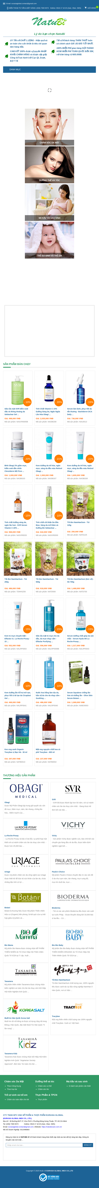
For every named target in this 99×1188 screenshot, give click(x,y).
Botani (7, 908)
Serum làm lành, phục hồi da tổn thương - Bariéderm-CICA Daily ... (80, 412)
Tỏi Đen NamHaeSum (61, 980)
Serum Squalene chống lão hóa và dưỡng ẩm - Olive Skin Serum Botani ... (80, 696)
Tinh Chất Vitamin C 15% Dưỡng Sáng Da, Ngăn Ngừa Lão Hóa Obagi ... (49, 412)
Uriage (7, 872)
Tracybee (56, 1016)
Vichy (54, 836)
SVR (54, 799)
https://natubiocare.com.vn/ (52, 1127)
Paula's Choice (58, 872)
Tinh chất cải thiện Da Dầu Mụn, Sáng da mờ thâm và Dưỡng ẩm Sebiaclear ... (49, 525)
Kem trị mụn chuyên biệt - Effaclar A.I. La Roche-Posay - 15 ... (18, 639)
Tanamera (9, 981)
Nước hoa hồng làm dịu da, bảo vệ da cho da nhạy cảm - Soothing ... (49, 696)
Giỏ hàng (90, 7)
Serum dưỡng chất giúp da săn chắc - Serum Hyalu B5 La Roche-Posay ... (80, 639)
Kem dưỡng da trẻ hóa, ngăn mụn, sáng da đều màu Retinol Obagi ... (49, 469)
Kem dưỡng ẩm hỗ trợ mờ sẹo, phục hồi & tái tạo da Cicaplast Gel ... (18, 696)
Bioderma (56, 908)
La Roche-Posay (12, 836)
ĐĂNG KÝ (88, 1145)
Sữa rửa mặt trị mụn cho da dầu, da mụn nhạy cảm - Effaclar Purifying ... (49, 639)
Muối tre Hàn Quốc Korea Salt (17, 1018)
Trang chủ (92, 69)
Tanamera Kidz (11, 1054)
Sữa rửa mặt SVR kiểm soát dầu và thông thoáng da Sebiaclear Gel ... (18, 412)
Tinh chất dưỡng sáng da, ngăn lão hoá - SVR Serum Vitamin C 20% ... (18, 525)
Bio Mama (9, 945)
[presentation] (49, 1153)
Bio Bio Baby (57, 945)
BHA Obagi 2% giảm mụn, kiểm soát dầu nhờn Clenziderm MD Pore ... (18, 469)
